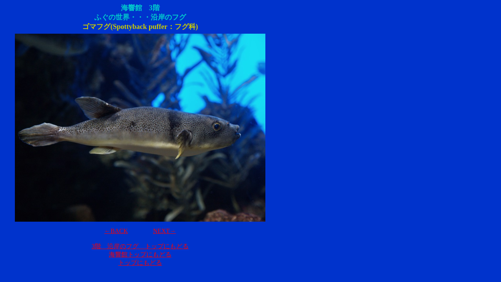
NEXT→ (164, 231)
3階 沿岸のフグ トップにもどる (140, 246)
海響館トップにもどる (140, 254)
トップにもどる (140, 262)
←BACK (116, 231)
